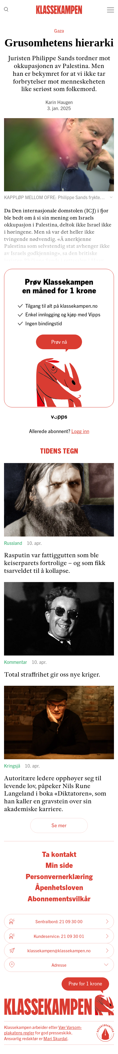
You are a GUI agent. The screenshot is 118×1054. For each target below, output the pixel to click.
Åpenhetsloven (59, 887)
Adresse (59, 965)
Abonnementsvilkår (59, 898)
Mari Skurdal (55, 1038)
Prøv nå (59, 342)
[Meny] (110, 10)
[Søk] (6, 10)
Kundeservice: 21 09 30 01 (59, 936)
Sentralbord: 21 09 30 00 (59, 921)
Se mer (59, 825)
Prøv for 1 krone (85, 983)
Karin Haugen (59, 102)
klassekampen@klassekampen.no (59, 951)
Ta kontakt (59, 853)
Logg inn (80, 431)
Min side (59, 864)
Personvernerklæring (59, 876)
